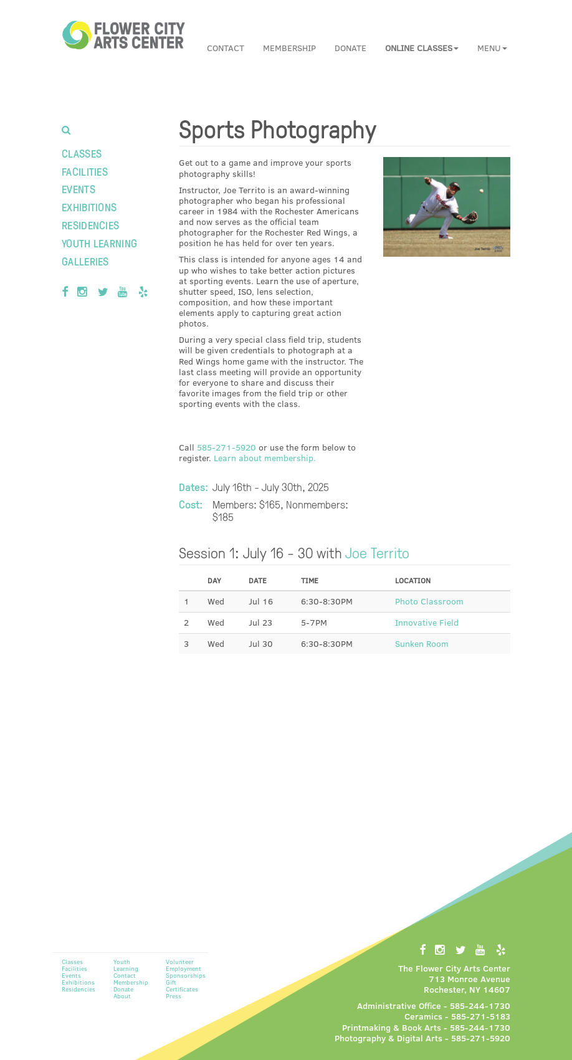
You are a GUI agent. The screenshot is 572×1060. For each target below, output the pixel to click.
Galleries (85, 261)
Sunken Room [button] (422, 643)
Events (78, 188)
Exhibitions (89, 206)
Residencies (90, 224)
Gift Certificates (182, 985)
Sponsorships (186, 975)
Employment (183, 968)
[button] (422, 48)
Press (173, 995)
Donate (350, 48)
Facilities (85, 171)
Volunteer (180, 961)
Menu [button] (492, 48)
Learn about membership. (265, 458)
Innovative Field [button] (427, 622)
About (122, 995)
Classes (82, 153)
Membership (289, 48)
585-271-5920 (226, 447)
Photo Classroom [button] (429, 601)
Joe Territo (377, 552)
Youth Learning (99, 243)
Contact (225, 48)
